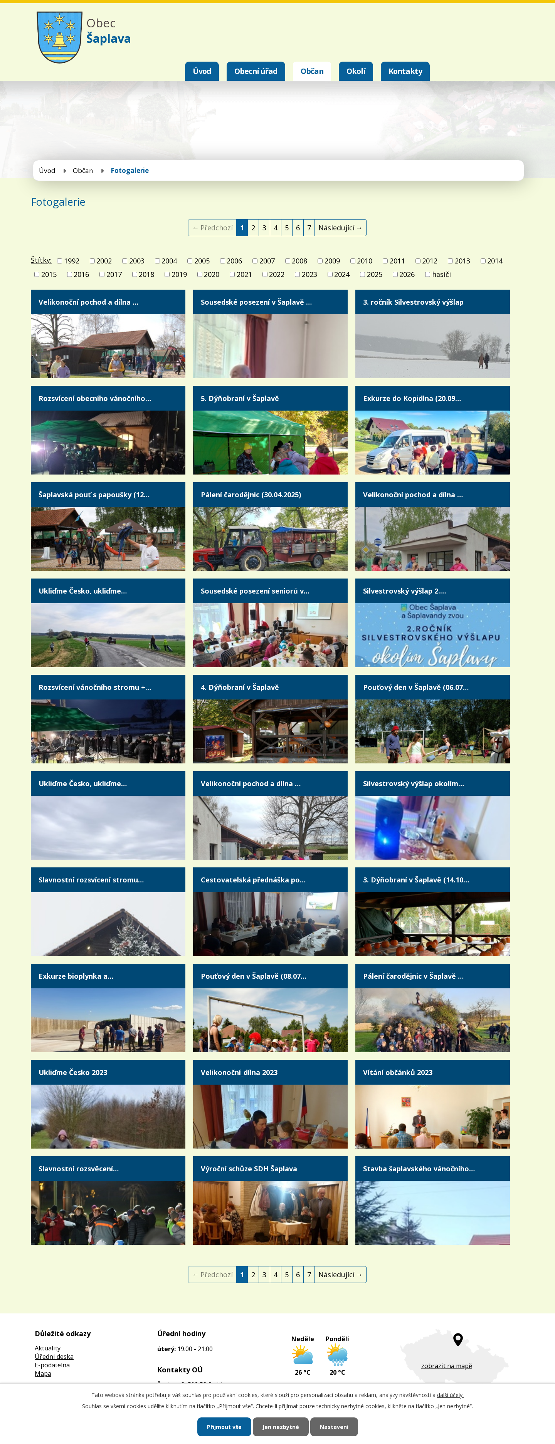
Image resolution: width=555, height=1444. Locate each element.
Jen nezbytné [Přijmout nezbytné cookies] (280, 1427)
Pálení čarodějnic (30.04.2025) (251, 494)
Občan (312, 71)
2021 (244, 274)
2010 (364, 260)
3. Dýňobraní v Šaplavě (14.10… (416, 879)
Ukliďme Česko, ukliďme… (83, 590)
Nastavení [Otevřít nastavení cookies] (334, 1427)
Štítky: (41, 260)
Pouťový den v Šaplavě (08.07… (253, 976)
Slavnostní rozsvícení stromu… (91, 879)
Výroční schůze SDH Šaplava (249, 1168)
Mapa (43, 1373)
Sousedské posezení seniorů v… (255, 590)
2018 (146, 274)
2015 (49, 274)
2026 (407, 274)
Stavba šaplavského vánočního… (419, 1168)
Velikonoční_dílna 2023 (239, 1072)
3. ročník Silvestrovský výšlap (413, 302)
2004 (169, 260)
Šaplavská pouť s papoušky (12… (94, 494)
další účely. (450, 1395)
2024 (342, 274)
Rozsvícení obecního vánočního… (95, 398)
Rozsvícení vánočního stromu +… (95, 687)
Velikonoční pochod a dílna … (88, 302)
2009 (332, 260)
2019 (179, 274)
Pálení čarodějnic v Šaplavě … (413, 976)
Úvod (202, 71)
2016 (81, 274)
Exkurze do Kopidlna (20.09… (412, 398)
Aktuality (48, 1348)
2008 (299, 260)
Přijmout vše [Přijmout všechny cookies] (224, 1427)
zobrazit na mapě (446, 1366)
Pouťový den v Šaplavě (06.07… (416, 687)
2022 (276, 274)
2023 (309, 274)
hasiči (441, 274)
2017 (114, 274)
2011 (397, 260)
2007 (267, 260)
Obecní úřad (256, 71)
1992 (71, 260)
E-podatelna (52, 1365)
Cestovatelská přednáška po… (253, 879)
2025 (374, 274)
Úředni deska (54, 1356)
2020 (211, 274)
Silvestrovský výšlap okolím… (413, 783)
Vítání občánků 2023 (397, 1072)
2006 (234, 260)
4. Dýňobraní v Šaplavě (240, 687)
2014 (495, 260)
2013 (462, 260)
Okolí (355, 71)
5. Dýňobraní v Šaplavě (240, 398)
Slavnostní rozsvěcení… (79, 1168)
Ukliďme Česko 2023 (73, 1072)
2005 (202, 260)
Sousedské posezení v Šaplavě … (256, 302)
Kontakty (405, 71)
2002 (104, 260)
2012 (429, 260)
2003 (137, 260)
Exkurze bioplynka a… (76, 976)
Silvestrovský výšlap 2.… (404, 590)
